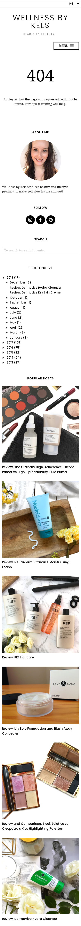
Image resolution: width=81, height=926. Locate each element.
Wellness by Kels (40, 21)
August (15, 308)
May (13, 322)
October (16, 298)
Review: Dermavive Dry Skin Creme (35, 292)
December (17, 282)
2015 (10, 352)
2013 (10, 362)
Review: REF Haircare (18, 657)
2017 (10, 342)
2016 (10, 348)
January (16, 338)
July (13, 312)
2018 (10, 278)
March (14, 332)
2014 (10, 358)
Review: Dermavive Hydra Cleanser (36, 288)
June (13, 318)
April (13, 328)
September (18, 302)
